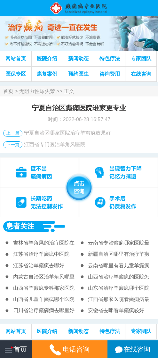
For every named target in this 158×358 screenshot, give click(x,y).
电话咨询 (69, 349)
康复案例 (47, 74)
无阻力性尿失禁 (37, 91)
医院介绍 (47, 58)
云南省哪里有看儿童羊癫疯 (118, 265)
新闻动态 (78, 58)
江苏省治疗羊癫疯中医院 (41, 254)
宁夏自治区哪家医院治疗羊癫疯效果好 (67, 133)
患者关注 (20, 226)
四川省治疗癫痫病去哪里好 (44, 310)
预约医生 (78, 74)
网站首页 (15, 58)
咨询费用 (109, 74)
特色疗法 (109, 58)
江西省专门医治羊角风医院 (54, 144)
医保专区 (15, 74)
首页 (8, 91)
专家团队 (141, 58)
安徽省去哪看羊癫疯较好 (116, 310)
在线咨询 (141, 74)
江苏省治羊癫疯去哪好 (38, 265)
